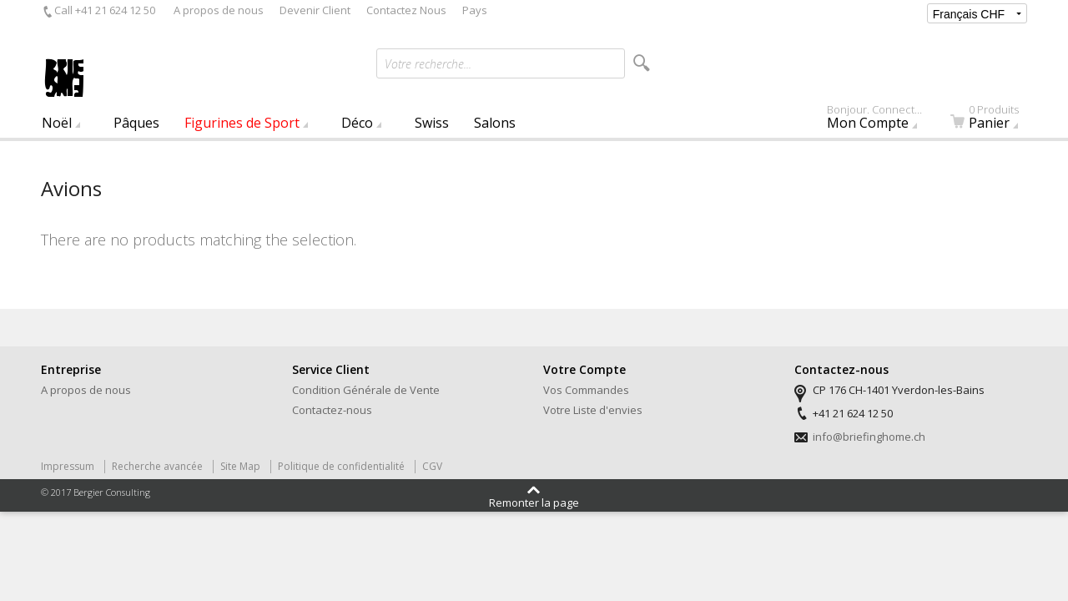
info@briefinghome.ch (869, 436)
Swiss (432, 123)
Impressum (67, 466)
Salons (495, 123)
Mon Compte (882, 120)
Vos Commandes (586, 389)
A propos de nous (219, 10)
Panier (994, 120)
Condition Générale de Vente (366, 389)
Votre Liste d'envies (592, 409)
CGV (432, 466)
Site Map (240, 466)
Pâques (136, 123)
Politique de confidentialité (341, 466)
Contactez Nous (406, 10)
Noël (57, 123)
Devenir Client (315, 10)
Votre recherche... (428, 64)
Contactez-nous (332, 409)
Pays (474, 10)
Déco (357, 123)
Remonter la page (534, 501)
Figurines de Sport (242, 123)
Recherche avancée (157, 466)
